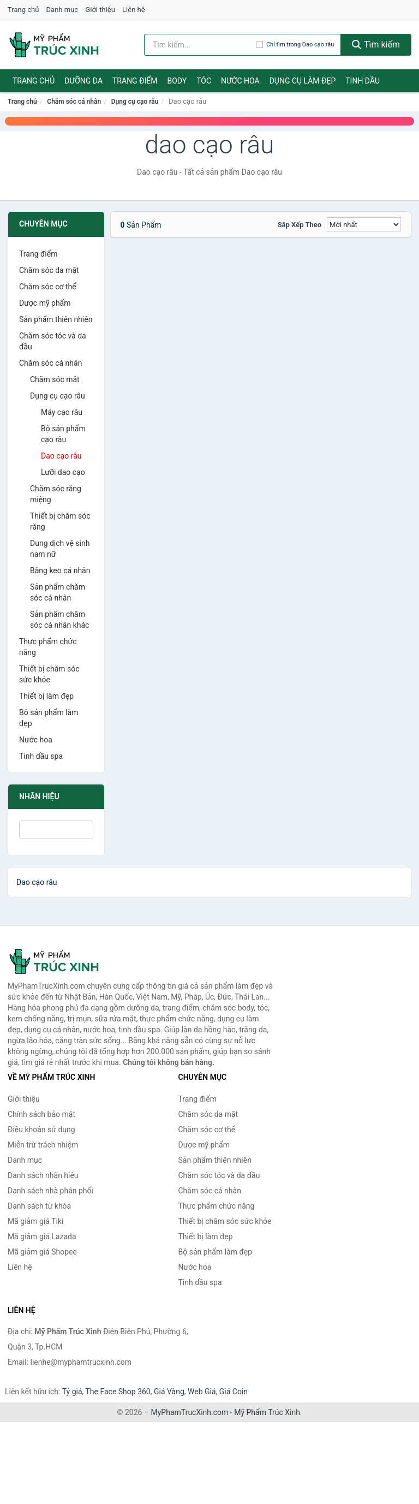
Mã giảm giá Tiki (35, 1221)
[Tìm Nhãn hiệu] (56, 830)
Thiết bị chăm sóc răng (60, 521)
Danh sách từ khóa (39, 1206)
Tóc (203, 80)
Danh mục (62, 9)
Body (177, 80)
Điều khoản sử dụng (41, 1129)
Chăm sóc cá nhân (74, 101)
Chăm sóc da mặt (49, 270)
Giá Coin (233, 1391)
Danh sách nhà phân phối (50, 1190)
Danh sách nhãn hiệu (43, 1175)
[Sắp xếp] (364, 224)
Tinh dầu (362, 80)
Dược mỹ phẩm (45, 303)
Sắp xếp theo (299, 225)
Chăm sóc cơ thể (47, 286)
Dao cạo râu (61, 455)
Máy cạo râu (61, 412)
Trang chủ (23, 9)
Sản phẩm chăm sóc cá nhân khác (59, 619)
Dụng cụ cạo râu (135, 101)
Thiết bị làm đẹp (46, 696)
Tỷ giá (72, 1391)
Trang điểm (135, 80)
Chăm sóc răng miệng (55, 494)
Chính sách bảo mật (41, 1114)
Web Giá (202, 1391)
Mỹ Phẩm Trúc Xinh (267, 1412)
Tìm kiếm (376, 44)
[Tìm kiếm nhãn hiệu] (200, 45)
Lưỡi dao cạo (63, 472)
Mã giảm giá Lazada (42, 1236)
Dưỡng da (83, 80)
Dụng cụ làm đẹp (303, 80)
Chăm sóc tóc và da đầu (52, 341)
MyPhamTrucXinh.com (190, 1412)
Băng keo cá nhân (60, 570)
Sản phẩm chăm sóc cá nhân (57, 592)
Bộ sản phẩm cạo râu (63, 434)
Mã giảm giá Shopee (42, 1251)
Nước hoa (240, 80)
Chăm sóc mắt (55, 379)
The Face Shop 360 (117, 1391)
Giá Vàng (169, 1391)
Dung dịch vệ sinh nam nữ (59, 548)
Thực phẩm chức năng (48, 647)
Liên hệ (133, 9)
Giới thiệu (100, 9)
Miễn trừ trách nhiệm (43, 1144)
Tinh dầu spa (41, 756)
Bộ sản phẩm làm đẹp (48, 718)
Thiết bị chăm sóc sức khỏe (49, 674)
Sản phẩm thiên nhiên (55, 319)
